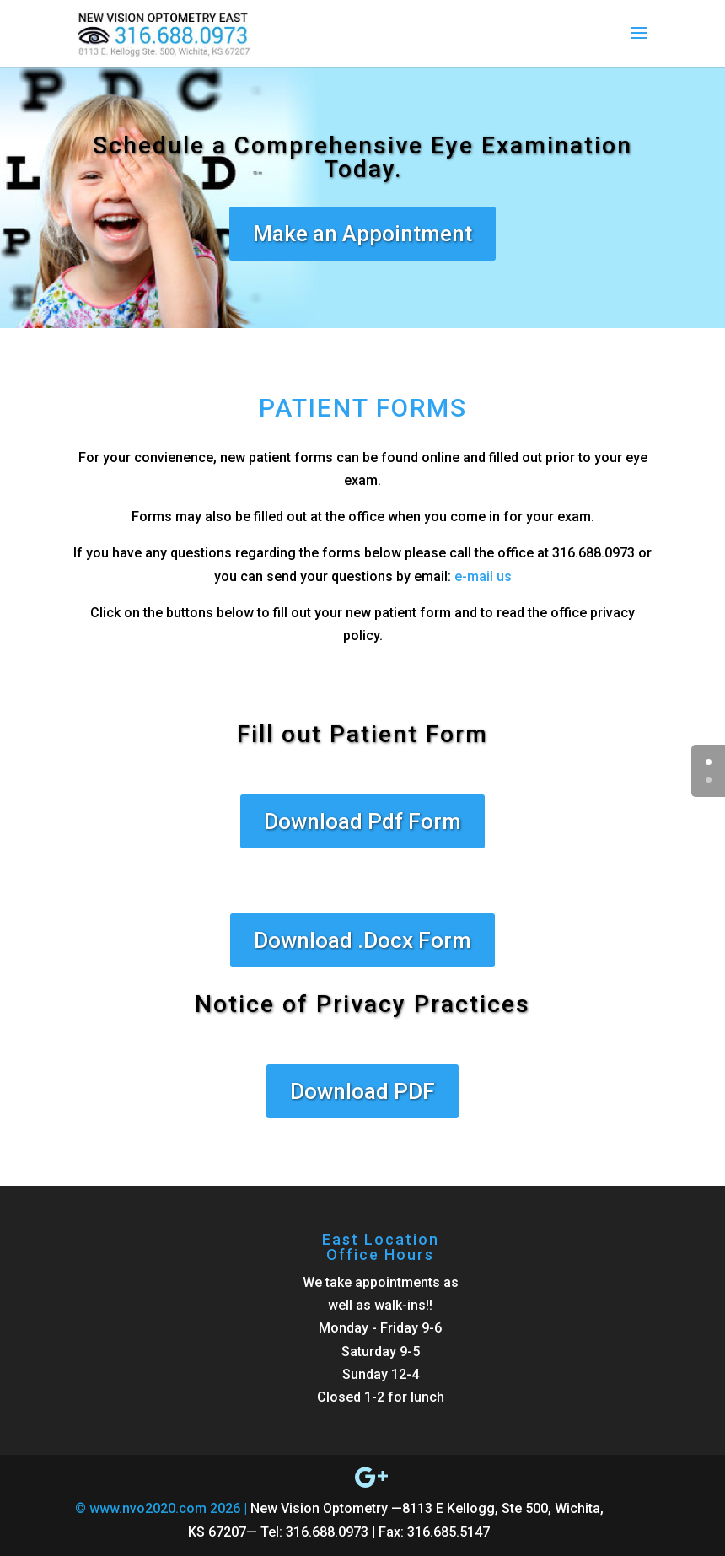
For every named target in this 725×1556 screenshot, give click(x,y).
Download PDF (362, 1091)
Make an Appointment (362, 233)
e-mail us (483, 576)
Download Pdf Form (362, 821)
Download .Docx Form (362, 940)
